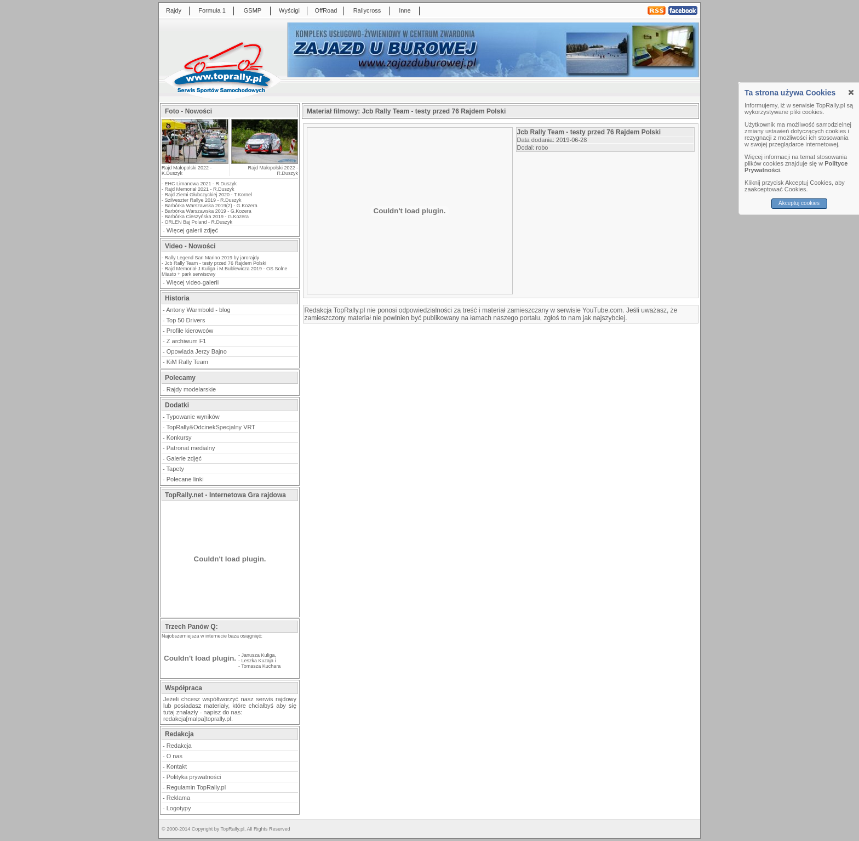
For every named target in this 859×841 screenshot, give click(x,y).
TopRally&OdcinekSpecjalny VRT (211, 427)
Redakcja (179, 745)
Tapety (175, 468)
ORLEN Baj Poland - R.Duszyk (199, 222)
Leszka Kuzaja (258, 660)
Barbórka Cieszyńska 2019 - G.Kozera (207, 216)
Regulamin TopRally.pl (196, 787)
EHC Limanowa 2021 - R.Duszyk (201, 183)
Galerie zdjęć (184, 458)
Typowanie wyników (193, 416)
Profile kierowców (190, 330)
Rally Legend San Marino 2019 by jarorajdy (212, 257)
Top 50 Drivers (186, 320)
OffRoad (326, 10)
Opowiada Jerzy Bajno (197, 351)
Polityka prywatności (194, 777)
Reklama (178, 797)
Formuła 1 (212, 10)
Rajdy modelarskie (191, 389)
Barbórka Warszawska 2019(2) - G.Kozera (211, 205)
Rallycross (367, 10)
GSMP (252, 10)
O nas (174, 756)
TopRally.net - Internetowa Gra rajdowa (225, 495)
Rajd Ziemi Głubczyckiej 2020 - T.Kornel (208, 194)
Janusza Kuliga (258, 655)
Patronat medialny (191, 448)
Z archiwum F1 (187, 341)
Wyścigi (289, 10)
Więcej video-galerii (193, 282)
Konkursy (179, 437)
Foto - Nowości (188, 111)
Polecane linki (185, 479)
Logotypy (179, 808)
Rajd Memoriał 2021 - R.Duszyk (199, 189)
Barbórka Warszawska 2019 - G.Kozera (208, 211)
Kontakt (177, 766)
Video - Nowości (190, 246)
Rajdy (173, 10)
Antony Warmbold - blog (198, 309)
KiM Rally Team (187, 362)
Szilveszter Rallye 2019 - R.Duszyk (203, 200)
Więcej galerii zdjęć (192, 230)
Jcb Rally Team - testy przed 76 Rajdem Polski (215, 263)
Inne (404, 10)
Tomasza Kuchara (260, 666)
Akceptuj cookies (799, 203)
